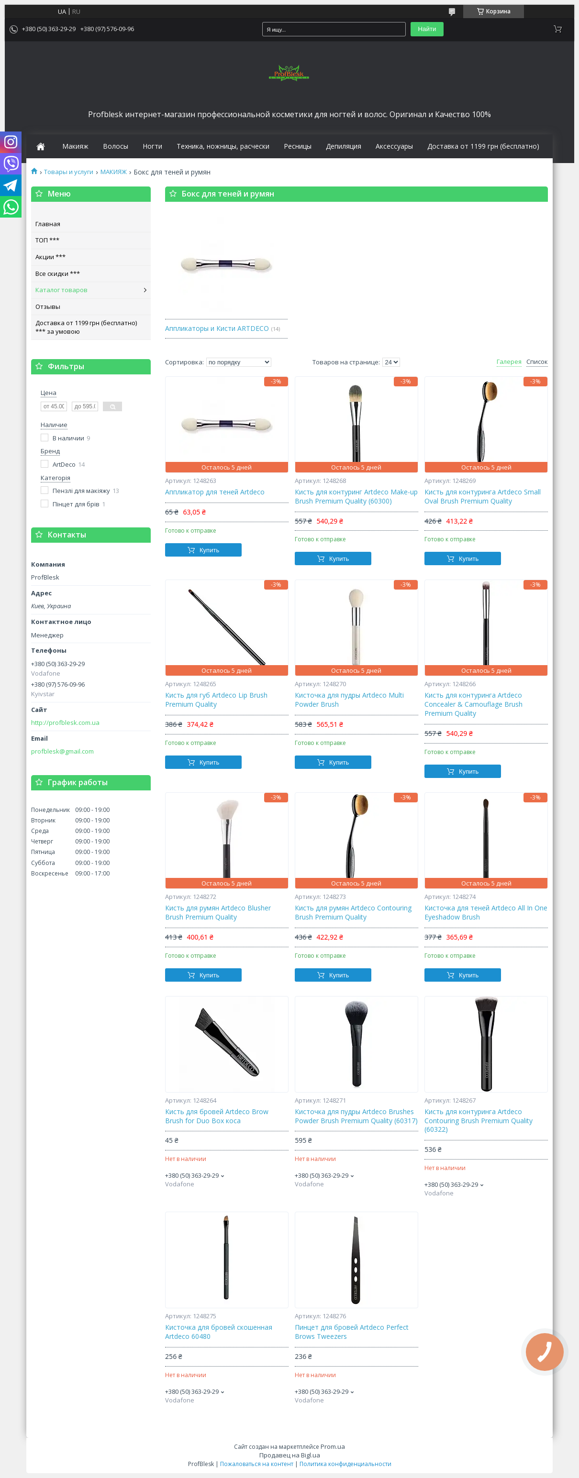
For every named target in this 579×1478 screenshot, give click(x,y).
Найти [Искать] (427, 29)
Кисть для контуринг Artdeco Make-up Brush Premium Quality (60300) (356, 496)
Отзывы (47, 306)
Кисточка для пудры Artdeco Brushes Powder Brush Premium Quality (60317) (356, 1116)
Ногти (152, 146)
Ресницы (298, 146)
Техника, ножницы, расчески (223, 146)
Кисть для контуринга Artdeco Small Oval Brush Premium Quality (482, 496)
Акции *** (50, 256)
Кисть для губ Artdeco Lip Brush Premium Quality (216, 700)
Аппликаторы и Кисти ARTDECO (217, 328)
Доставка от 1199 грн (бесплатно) (483, 146)
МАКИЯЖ (113, 172)
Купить (209, 550)
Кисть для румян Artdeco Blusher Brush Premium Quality (218, 912)
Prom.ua (333, 1446)
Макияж (75, 146)
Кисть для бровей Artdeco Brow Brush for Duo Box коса (216, 1116)
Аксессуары (394, 146)
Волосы (115, 146)
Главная (47, 223)
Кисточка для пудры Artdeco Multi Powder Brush (349, 700)
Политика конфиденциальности (345, 1464)
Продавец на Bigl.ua (289, 1455)
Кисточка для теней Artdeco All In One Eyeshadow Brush (485, 912)
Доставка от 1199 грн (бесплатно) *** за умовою (86, 327)
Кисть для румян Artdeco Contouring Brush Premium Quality (353, 912)
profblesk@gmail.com (62, 751)
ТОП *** (47, 240)
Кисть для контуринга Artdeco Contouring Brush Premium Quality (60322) (478, 1120)
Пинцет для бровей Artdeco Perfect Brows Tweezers (352, 1332)
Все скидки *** (57, 273)
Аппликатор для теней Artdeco (215, 492)
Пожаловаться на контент (256, 1464)
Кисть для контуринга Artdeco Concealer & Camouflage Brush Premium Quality (473, 704)
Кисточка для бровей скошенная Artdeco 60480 (218, 1332)
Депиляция (343, 146)
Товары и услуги (68, 172)
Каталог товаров (61, 289)
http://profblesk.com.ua (65, 723)
